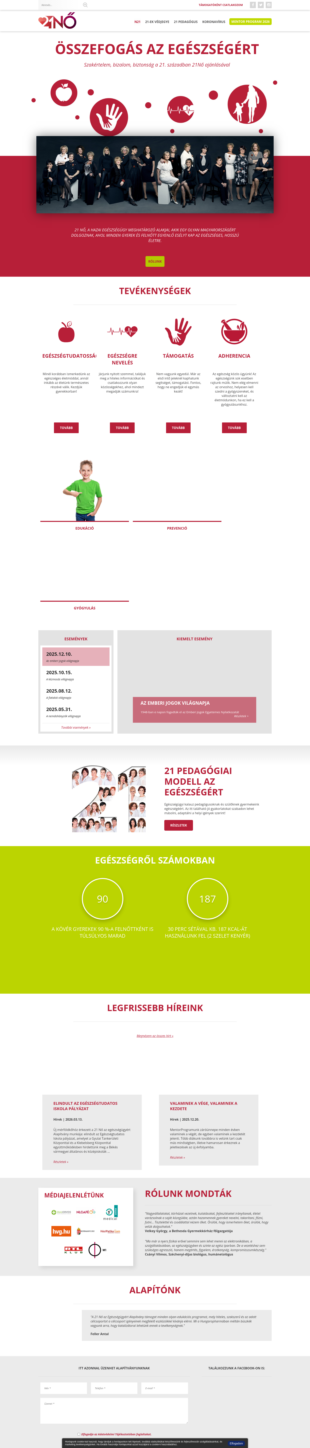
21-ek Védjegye (159, 21)
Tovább (66, 428)
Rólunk (155, 261)
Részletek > (241, 626)
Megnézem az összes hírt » (155, 946)
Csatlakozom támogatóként (228, 1416)
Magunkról (85, 1416)
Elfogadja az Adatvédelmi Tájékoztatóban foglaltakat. (116, 1344)
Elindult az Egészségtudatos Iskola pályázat (85, 1016)
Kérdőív (156, 1419)
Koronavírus (213, 21)
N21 (140, 21)
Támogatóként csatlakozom (220, 5)
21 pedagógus (186, 21)
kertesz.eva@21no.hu (152, 1362)
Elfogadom (236, 1443)
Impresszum (167, 1416)
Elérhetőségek (110, 1416)
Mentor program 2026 (250, 21)
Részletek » (60, 1072)
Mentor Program (140, 1416)
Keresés (85, 5)
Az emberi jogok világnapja (175, 613)
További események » (76, 637)
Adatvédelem (191, 1416)
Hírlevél (261, 1416)
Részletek (178, 735)
